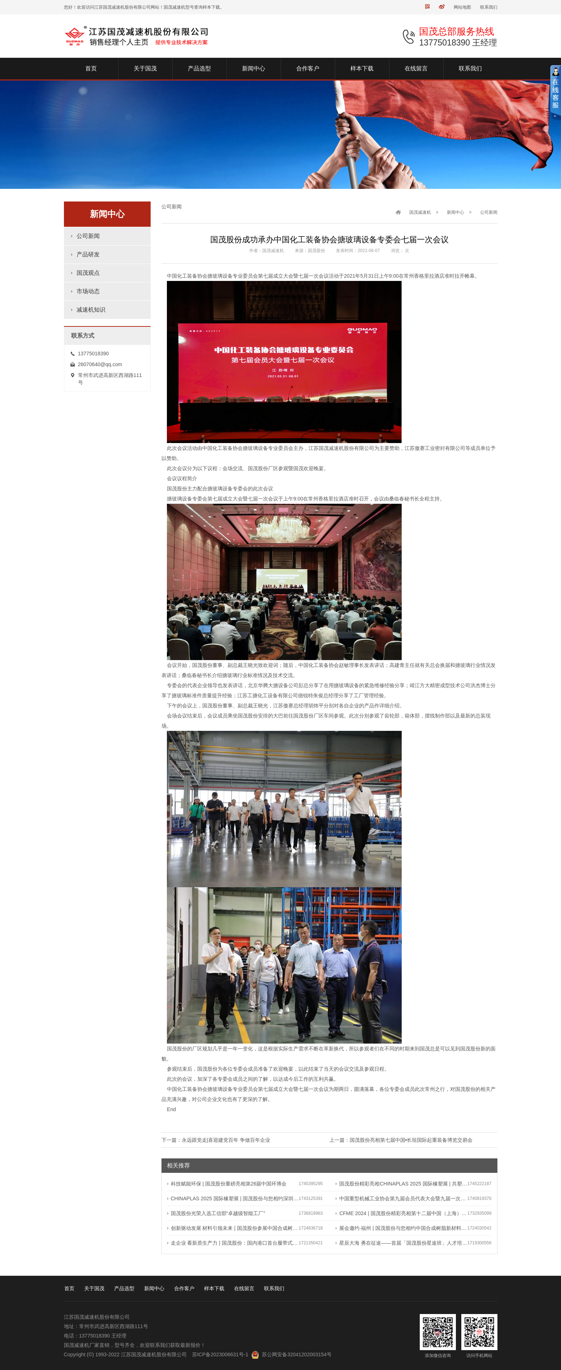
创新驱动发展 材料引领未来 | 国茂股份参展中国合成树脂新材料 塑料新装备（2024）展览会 (233, 1228)
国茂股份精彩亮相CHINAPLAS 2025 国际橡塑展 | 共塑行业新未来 (401, 1184)
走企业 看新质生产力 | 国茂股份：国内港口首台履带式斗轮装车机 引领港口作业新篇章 (233, 1243)
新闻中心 (455, 212)
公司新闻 (88, 236)
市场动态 (88, 291)
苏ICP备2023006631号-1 (220, 1354)
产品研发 (88, 254)
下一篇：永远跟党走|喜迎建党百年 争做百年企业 (216, 1140)
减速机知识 (91, 310)
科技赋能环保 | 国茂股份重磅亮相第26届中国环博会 (227, 1184)
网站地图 (462, 7)
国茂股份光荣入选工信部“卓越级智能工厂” (216, 1213)
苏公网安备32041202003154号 (297, 1354)
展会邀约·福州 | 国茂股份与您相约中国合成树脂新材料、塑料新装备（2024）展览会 (401, 1228)
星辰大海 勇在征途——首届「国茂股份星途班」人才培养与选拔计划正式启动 (401, 1243)
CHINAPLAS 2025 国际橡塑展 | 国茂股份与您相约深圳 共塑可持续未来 (233, 1198)
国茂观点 (88, 273)
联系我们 (488, 7)
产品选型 (124, 1288)
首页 (69, 1288)
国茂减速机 (420, 212)
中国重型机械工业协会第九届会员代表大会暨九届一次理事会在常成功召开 (401, 1198)
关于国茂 (94, 1288)
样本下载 (214, 1288)
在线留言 (244, 1288)
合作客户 (184, 1288)
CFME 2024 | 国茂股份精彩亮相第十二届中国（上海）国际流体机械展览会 (401, 1213)
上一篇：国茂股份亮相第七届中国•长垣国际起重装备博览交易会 (401, 1140)
